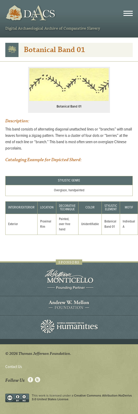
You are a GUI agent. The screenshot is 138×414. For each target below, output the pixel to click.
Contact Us (13, 367)
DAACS (31, 13)
